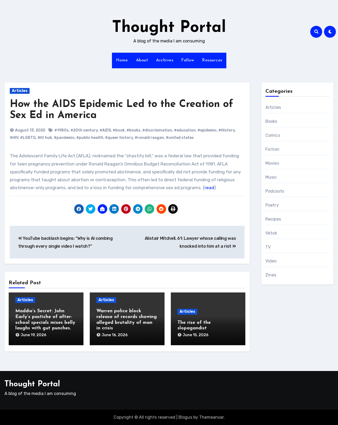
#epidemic (207, 130)
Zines (270, 274)
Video (271, 260)
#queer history (119, 137)
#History (226, 130)
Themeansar (211, 417)
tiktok (271, 233)
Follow (187, 60)
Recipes (273, 219)
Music (271, 177)
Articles (19, 91)
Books (271, 121)
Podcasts (274, 191)
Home (122, 60)
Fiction (272, 149)
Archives (164, 60)
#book (119, 130)
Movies (272, 163)
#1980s (61, 130)
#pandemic (64, 137)
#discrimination (157, 130)
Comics (272, 135)
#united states (180, 137)
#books (133, 130)
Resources (212, 60)
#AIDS (105, 130)
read (209, 187)
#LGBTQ (28, 137)
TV (268, 247)
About (142, 60)
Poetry (272, 205)
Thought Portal (169, 28)
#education (185, 130)
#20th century (84, 130)
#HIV (14, 137)
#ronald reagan (149, 137)
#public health (89, 137)
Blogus (185, 417)
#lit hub (44, 137)
